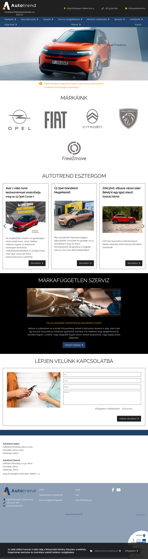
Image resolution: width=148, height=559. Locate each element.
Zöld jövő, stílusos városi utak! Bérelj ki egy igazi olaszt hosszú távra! (121, 194)
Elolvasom (127, 410)
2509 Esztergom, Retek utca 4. (80, 8)
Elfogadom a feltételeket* (107, 410)
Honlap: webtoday (140, 516)
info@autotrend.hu (136, 8)
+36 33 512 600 (111, 8)
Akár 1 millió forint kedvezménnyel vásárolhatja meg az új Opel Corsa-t (24, 194)
